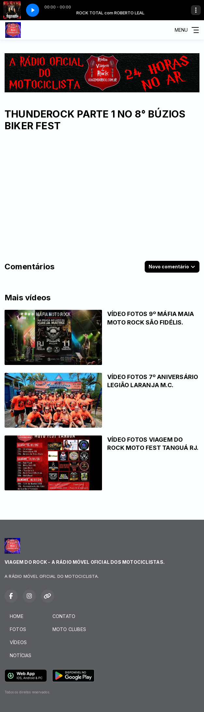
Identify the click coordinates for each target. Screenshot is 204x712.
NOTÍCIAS (21, 655)
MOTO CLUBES (69, 629)
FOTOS (18, 629)
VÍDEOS (18, 642)
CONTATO (63, 616)
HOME (16, 616)
